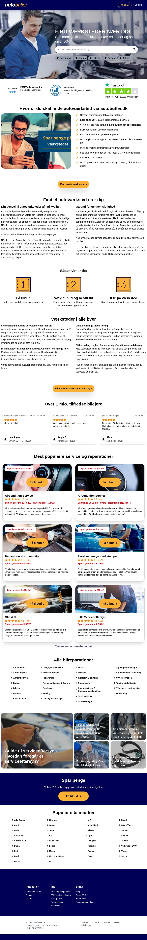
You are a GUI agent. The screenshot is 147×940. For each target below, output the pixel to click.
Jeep (50, 830)
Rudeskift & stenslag (87, 678)
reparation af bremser (29, 355)
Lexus (51, 846)
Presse (29, 895)
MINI (88, 820)
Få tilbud (125, 5)
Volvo (123, 851)
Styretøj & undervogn (125, 667)
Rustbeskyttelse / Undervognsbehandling (88, 689)
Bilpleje (15, 688)
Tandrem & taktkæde (125, 683)
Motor (80, 667)
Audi (15, 825)
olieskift (54, 352)
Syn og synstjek (123, 678)
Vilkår (96, 922)
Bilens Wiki (81, 898)
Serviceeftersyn (84, 696)
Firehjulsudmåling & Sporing (55, 683)
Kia (49, 835)
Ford (15, 856)
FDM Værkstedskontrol (61, 895)
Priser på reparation (84, 902)
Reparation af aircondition (22, 556)
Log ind (139, 5)
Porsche (90, 846)
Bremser (16, 693)
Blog (78, 892)
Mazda (51, 851)
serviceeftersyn (9, 355)
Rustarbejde (83, 683)
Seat (88, 856)
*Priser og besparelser (61, 892)
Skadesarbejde (84, 701)
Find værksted (57, 902)
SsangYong (125, 825)
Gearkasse (46, 688)
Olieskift (10, 617)
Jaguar (51, 825)
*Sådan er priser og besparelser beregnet (73, 646)
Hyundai (52, 820)
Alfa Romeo (18, 820)
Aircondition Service (19, 495)
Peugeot (90, 841)
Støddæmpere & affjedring (128, 673)
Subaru (123, 830)
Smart (123, 820)
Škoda (123, 856)
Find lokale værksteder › (73, 184)
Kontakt (29, 898)
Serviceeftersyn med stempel (97, 556)
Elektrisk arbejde (49, 673)
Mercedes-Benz (55, 856)
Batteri (15, 683)
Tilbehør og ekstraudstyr (127, 688)
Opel (88, 835)
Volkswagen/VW (128, 846)
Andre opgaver (19, 673)
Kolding (125, 58)
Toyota (123, 841)
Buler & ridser (19, 698)
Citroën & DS (19, 841)
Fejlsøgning (47, 678)
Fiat (15, 851)
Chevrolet (18, 835)
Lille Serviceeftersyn (92, 617)
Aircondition (18, 667)
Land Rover (53, 841)
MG (50, 861)
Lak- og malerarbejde (51, 698)
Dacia (16, 846)
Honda (16, 861)
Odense (95, 58)
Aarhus (81, 58)
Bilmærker (55, 905)
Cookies (106, 922)
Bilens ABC (81, 895)
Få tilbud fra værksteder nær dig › (73, 388)
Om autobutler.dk (33, 892)
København (64, 58)
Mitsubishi (91, 825)
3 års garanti (56, 898)
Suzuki (123, 835)
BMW (15, 830)
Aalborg (110, 58)
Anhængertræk (19, 678)
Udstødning (120, 693)
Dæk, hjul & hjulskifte (51, 667)
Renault (90, 851)
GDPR (116, 922)
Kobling (45, 693)
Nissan (89, 830)
